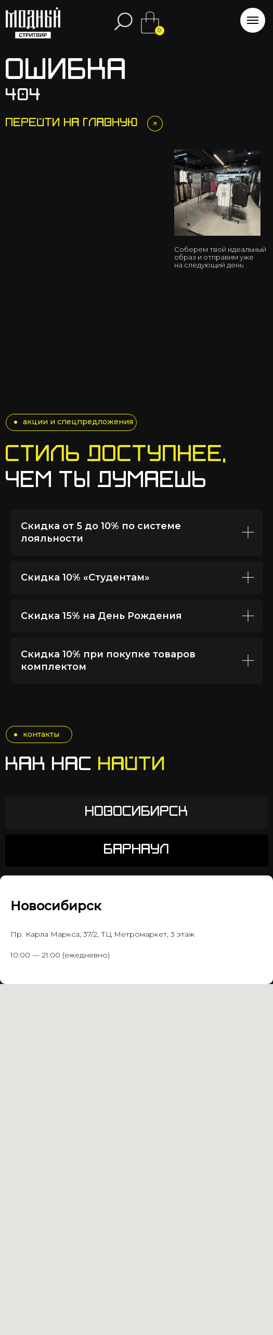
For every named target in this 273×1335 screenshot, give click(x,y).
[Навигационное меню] (252, 20)
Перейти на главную (72, 123)
